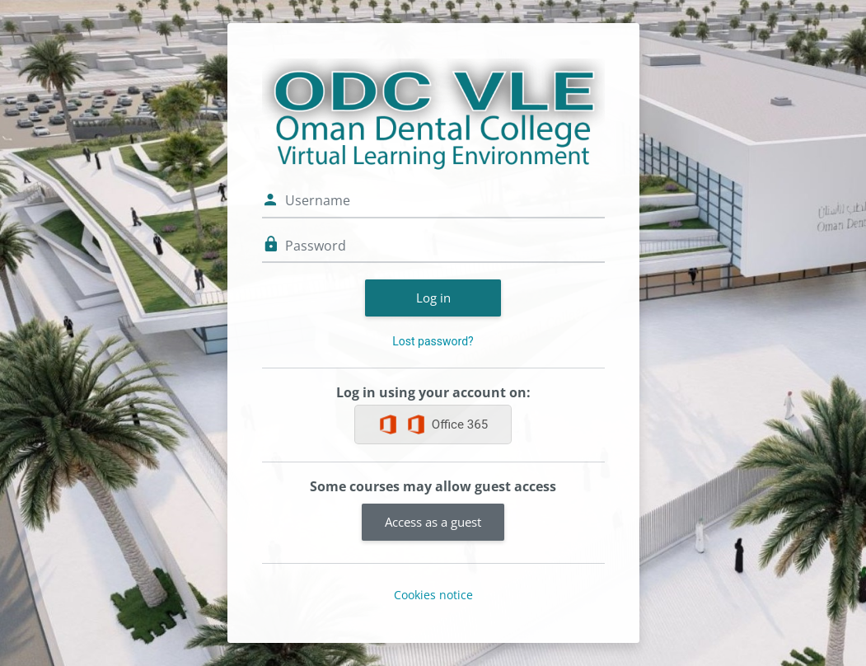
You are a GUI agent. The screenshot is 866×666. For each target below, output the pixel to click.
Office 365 (447, 424)
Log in (433, 297)
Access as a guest (433, 522)
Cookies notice (433, 595)
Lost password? (432, 341)
